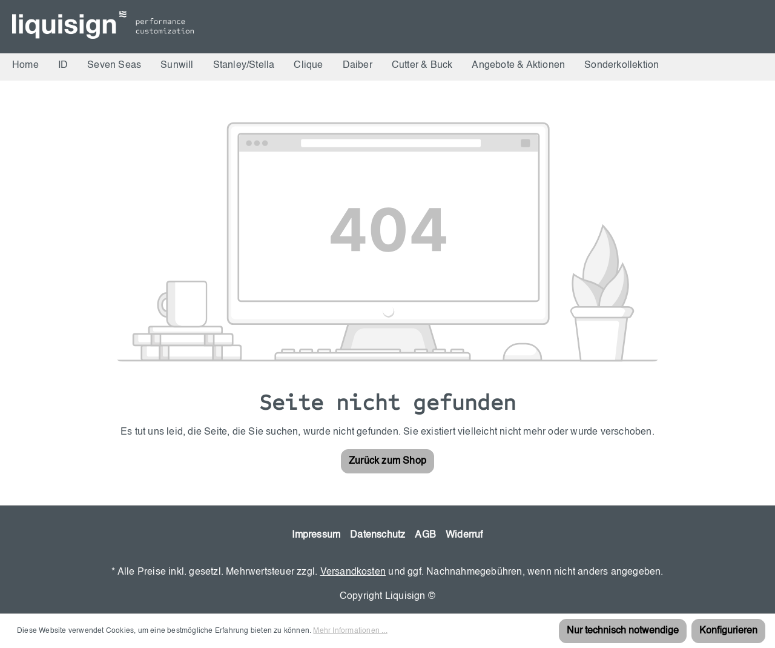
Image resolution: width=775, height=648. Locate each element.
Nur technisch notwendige (623, 631)
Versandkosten (353, 572)
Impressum (316, 535)
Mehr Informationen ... (350, 631)
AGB (425, 535)
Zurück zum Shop (387, 461)
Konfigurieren (728, 631)
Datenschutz (377, 535)
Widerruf (464, 535)
